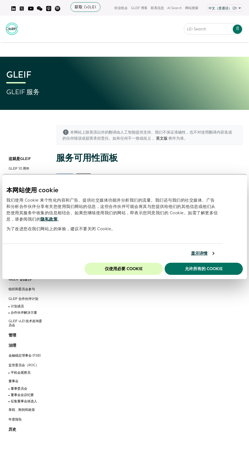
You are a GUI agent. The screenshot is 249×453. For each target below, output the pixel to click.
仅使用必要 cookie (124, 269)
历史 (12, 429)
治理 (12, 345)
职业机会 (121, 8)
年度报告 (15, 419)
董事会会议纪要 (22, 395)
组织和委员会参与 (22, 289)
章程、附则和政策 (22, 410)
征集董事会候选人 (24, 401)
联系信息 (157, 8)
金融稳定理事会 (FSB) (25, 356)
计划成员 (17, 306)
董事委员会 (19, 389)
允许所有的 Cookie (204, 269)
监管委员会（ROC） (24, 365)
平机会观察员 (21, 373)
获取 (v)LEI (85, 7)
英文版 (162, 138)
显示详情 (199, 253)
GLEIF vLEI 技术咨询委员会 (25, 323)
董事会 (13, 381)
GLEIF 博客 (139, 8)
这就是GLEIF (20, 158)
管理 (12, 335)
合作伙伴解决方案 (24, 313)
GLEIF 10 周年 (19, 169)
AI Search (174, 8)
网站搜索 (191, 8)
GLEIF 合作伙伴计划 (23, 299)
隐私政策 (49, 219)
